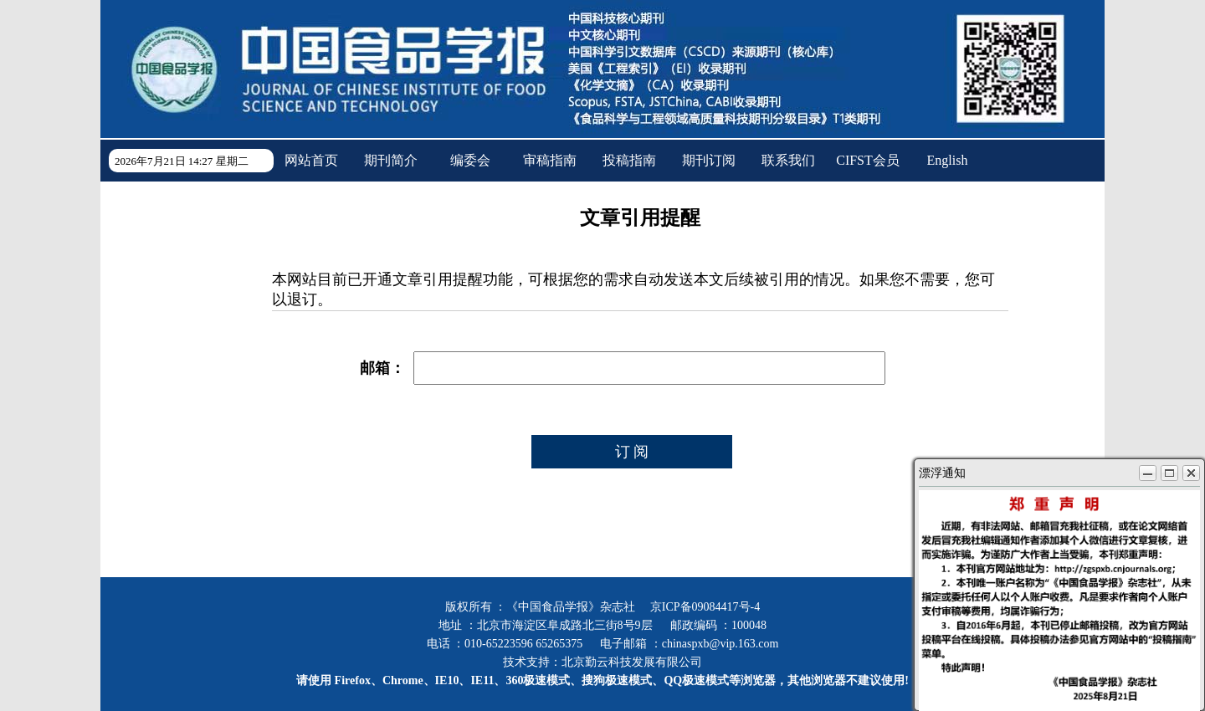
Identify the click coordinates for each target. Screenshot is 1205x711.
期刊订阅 (709, 160)
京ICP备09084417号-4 (705, 607)
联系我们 (788, 160)
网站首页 (311, 160)
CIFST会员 (868, 160)
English (947, 160)
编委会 (470, 160)
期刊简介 (391, 160)
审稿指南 (550, 160)
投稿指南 (629, 160)
